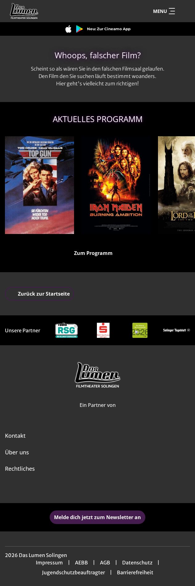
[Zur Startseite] (48, 11)
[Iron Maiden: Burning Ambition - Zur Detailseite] (116, 185)
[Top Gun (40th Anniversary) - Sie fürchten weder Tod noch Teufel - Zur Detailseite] (39, 185)
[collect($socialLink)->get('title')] (91, 489)
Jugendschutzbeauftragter (73, 572)
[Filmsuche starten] (184, 11)
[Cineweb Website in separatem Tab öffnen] (98, 411)
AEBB (81, 562)
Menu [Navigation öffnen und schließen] (164, 11)
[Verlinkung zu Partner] (66, 330)
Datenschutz (137, 562)
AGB (105, 562)
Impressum (49, 562)
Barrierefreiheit (135, 572)
